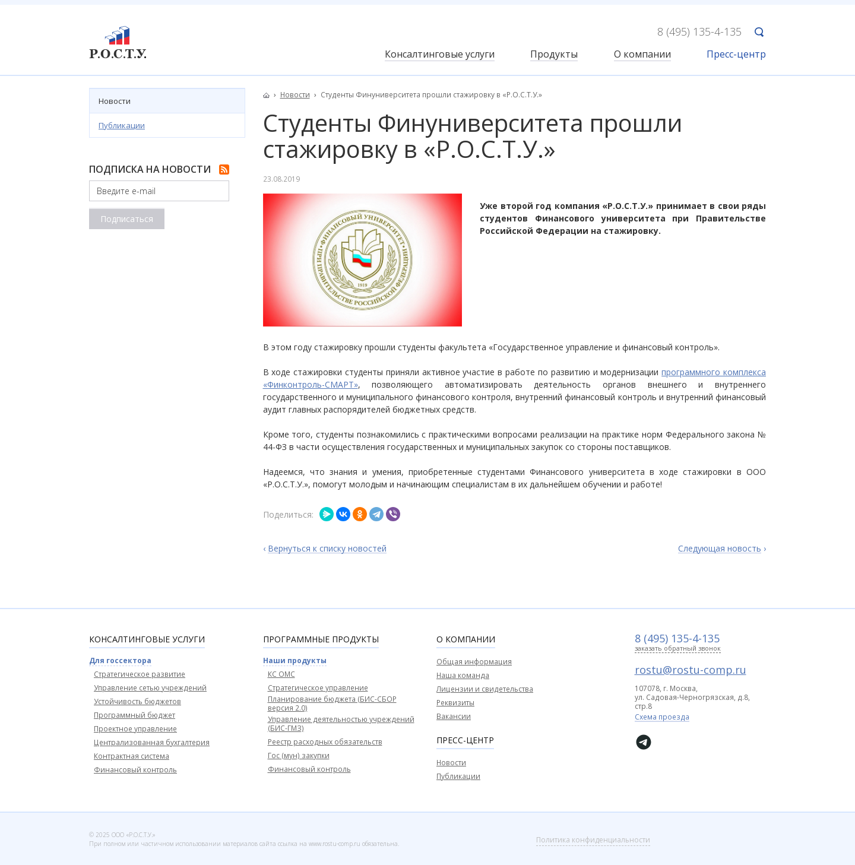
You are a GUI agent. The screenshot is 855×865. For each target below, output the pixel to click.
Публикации (122, 125)
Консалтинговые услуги (440, 55)
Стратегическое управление (318, 687)
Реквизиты (455, 702)
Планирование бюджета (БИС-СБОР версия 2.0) (332, 703)
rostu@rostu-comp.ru (690, 670)
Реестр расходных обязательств (325, 741)
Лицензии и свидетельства (484, 689)
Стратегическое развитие (139, 674)
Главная (269, 95)
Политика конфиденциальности (593, 840)
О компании (642, 55)
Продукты (554, 55)
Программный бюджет (134, 715)
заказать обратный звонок (678, 648)
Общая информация (474, 661)
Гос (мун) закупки (299, 755)
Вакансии (453, 716)
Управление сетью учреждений (150, 687)
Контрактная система (131, 756)
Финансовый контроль (135, 769)
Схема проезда (662, 718)
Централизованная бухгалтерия (152, 742)
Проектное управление (135, 728)
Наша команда (462, 675)
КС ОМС (281, 674)
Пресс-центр (736, 55)
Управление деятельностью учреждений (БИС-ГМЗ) (341, 724)
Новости (115, 101)
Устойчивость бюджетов (137, 701)
